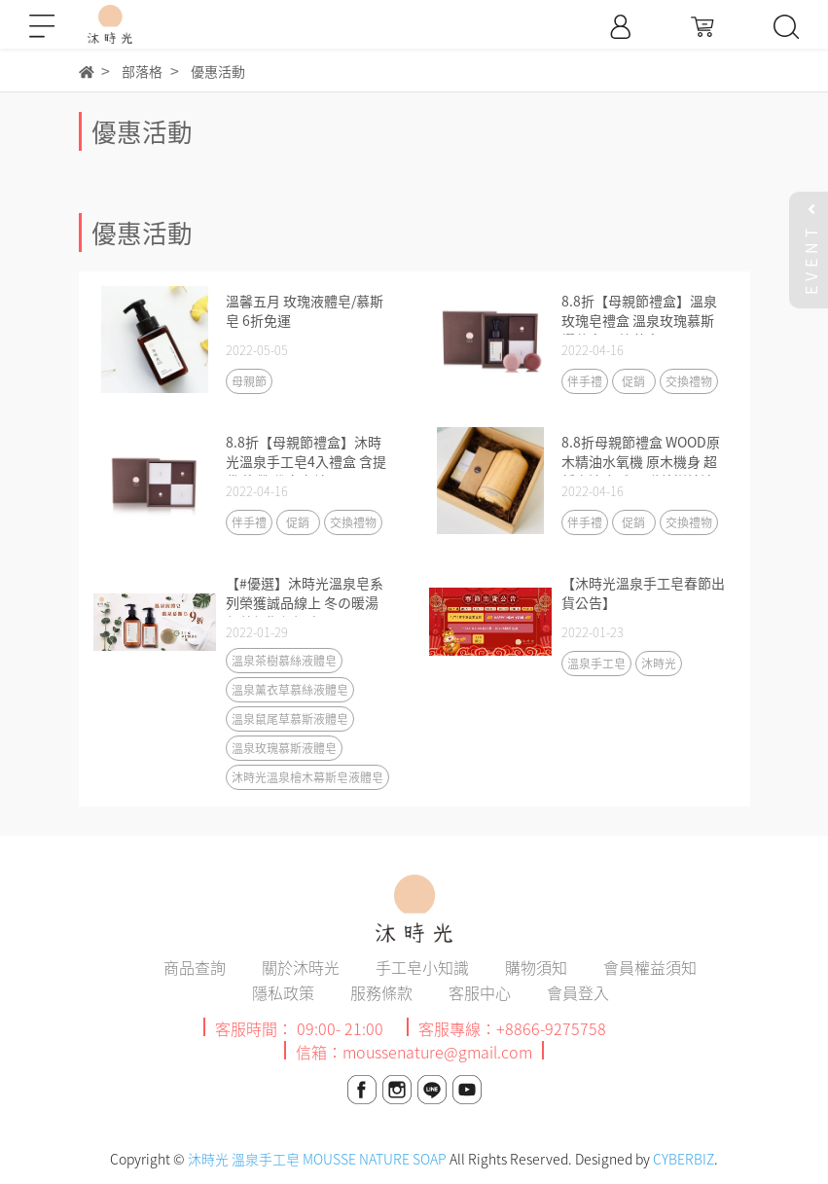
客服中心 (480, 992)
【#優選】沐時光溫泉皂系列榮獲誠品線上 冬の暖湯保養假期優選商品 (304, 602)
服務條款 (381, 992)
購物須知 (536, 967)
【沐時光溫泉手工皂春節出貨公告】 (643, 592)
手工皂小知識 (422, 967)
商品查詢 (194, 967)
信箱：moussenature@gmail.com (414, 1051)
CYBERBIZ (683, 1158)
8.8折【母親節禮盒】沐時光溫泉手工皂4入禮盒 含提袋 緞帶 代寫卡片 (306, 461)
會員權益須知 (650, 967)
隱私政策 (283, 992)
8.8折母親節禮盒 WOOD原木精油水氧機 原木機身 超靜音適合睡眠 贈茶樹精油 (640, 461)
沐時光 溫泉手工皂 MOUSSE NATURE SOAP (317, 1158)
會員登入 (578, 992)
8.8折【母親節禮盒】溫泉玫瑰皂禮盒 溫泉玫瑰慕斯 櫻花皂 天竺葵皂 (639, 320)
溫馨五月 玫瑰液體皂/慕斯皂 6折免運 (304, 310)
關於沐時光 (301, 967)
